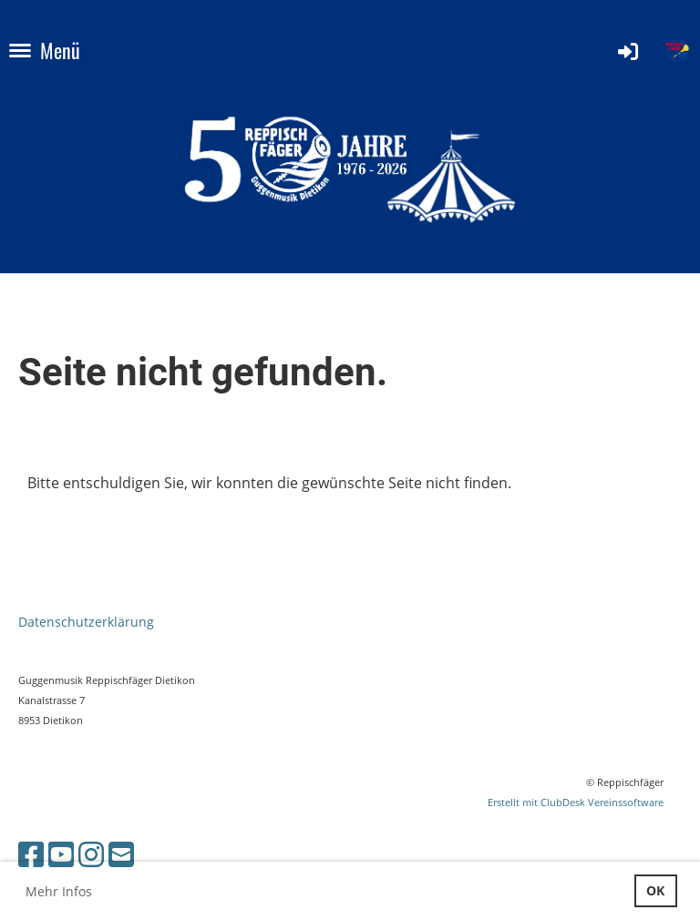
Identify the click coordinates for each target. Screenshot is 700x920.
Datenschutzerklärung (86, 621)
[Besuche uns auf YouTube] (61, 854)
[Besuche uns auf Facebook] (31, 854)
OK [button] (655, 890)
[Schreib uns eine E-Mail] (121, 854)
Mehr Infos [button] (59, 891)
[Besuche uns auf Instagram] (91, 854)
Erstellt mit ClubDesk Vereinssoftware (576, 802)
